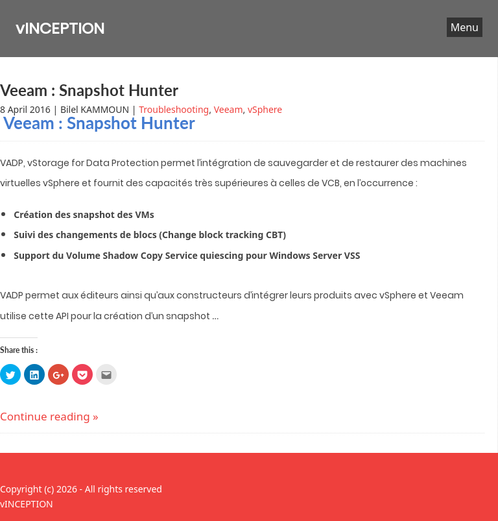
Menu (465, 27)
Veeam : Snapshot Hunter (89, 89)
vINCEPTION (60, 28)
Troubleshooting (174, 109)
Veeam (228, 109)
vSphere (265, 109)
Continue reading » (49, 416)
